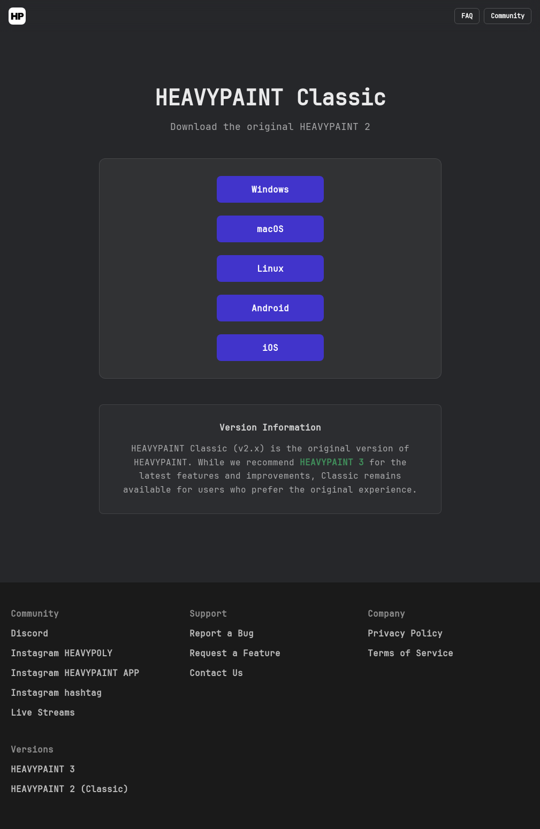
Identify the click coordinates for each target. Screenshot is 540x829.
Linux (270, 268)
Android (270, 308)
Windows (270, 189)
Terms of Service (410, 653)
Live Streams (43, 712)
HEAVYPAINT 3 (332, 462)
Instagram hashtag (56, 692)
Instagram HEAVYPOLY (61, 653)
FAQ (467, 16)
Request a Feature (234, 653)
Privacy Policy (405, 633)
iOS (270, 348)
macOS (270, 229)
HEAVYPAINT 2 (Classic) (69, 789)
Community (507, 16)
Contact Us (216, 673)
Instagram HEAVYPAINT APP (75, 673)
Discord (29, 633)
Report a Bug (221, 633)
